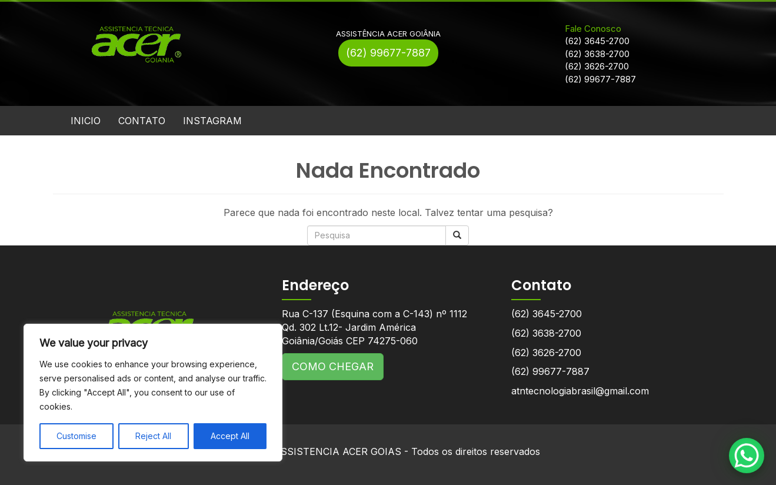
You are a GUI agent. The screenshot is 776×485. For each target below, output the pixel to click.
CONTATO (141, 121)
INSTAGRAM (212, 121)
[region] (153, 392)
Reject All (153, 436)
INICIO (86, 121)
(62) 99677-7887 (388, 52)
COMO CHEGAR (333, 366)
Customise (76, 436)
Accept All (230, 436)
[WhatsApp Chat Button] (746, 455)
